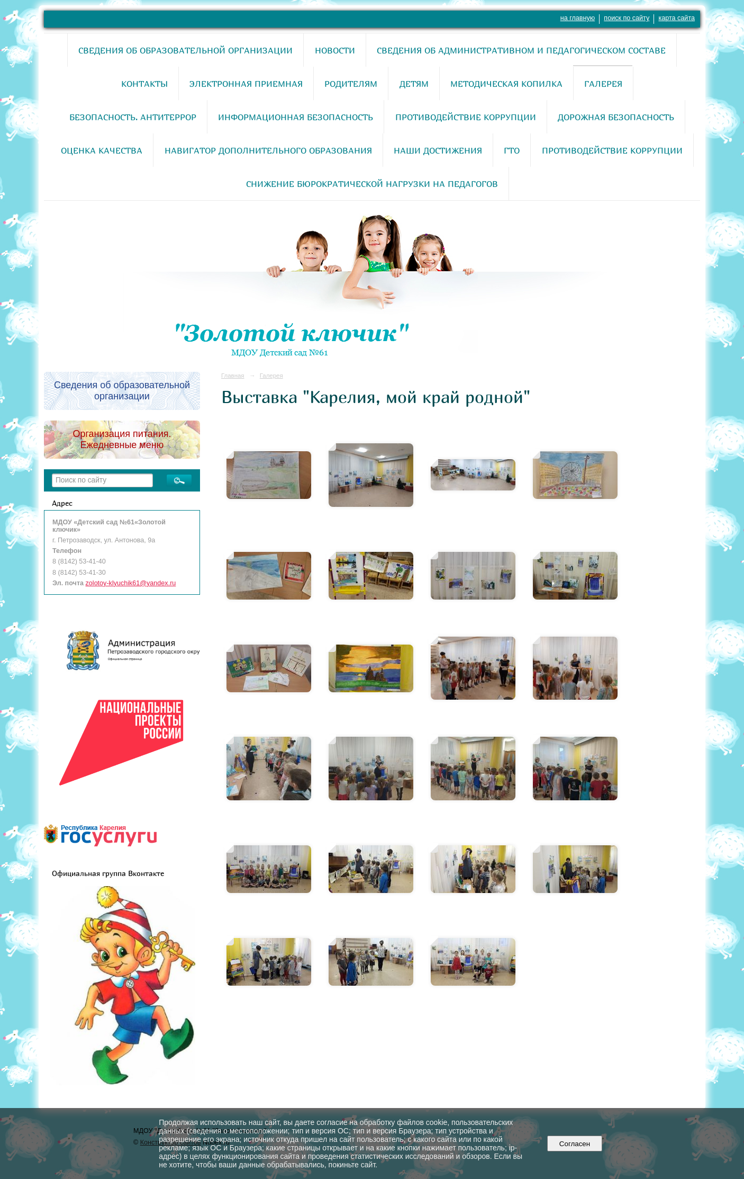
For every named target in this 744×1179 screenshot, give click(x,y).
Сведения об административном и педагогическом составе (521, 50)
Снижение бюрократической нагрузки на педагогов (372, 183)
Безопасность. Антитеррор (132, 117)
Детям (414, 83)
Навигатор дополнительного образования (268, 150)
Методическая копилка (506, 83)
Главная (232, 375)
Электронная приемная (246, 83)
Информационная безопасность (295, 117)
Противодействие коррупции (465, 117)
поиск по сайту (626, 18)
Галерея (603, 83)
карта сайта (676, 18)
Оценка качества (101, 150)
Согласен (574, 1144)
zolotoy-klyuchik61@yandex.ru (131, 583)
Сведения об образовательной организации (185, 50)
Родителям (350, 83)
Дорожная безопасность (616, 117)
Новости (335, 50)
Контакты (144, 83)
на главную (577, 18)
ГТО (512, 150)
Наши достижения (438, 150)
